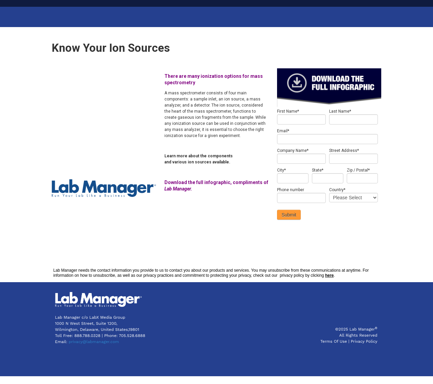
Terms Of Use (333, 349)
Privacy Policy (364, 349)
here (329, 283)
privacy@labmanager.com (94, 349)
